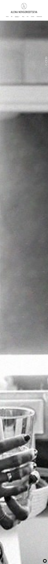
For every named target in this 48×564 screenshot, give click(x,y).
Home (7, 16)
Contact (32, 16)
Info (27, 16)
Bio (11, 16)
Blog (23, 16)
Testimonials (39, 16)
